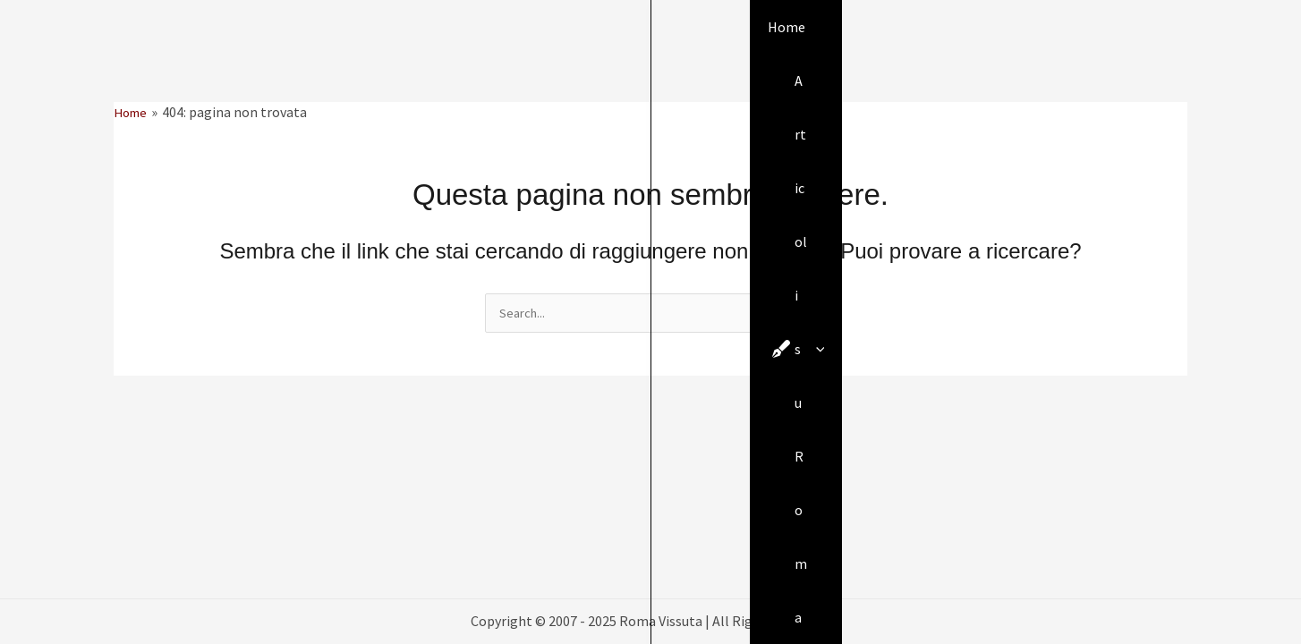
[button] (1179, 40)
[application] (582, 39)
